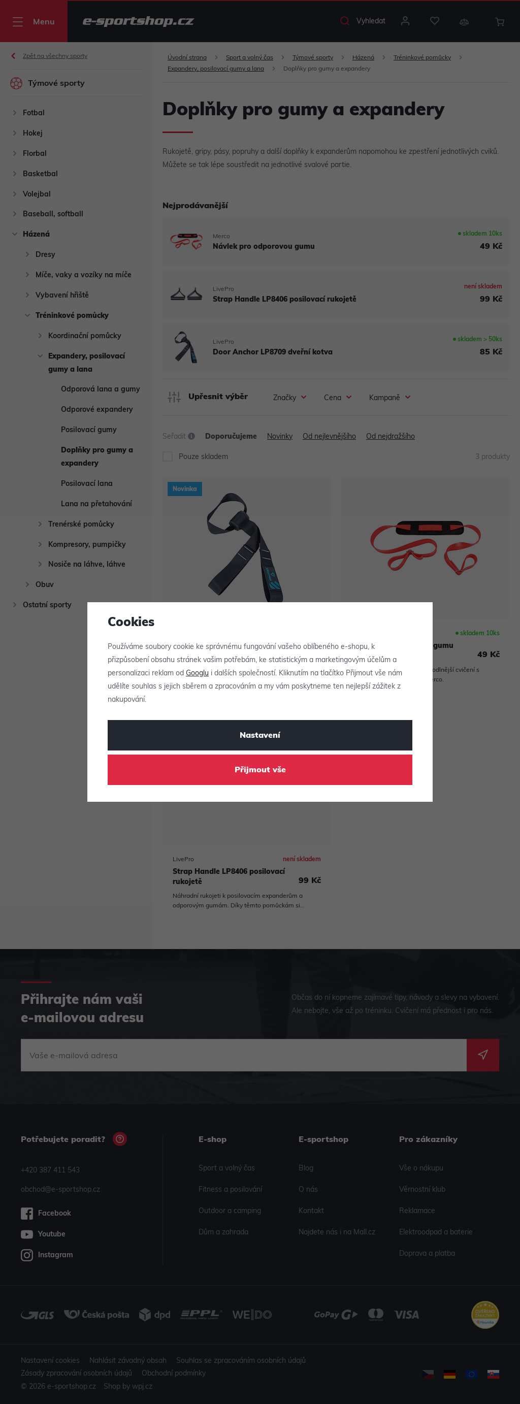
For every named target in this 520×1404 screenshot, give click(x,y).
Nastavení (260, 736)
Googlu (197, 673)
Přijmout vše (260, 770)
